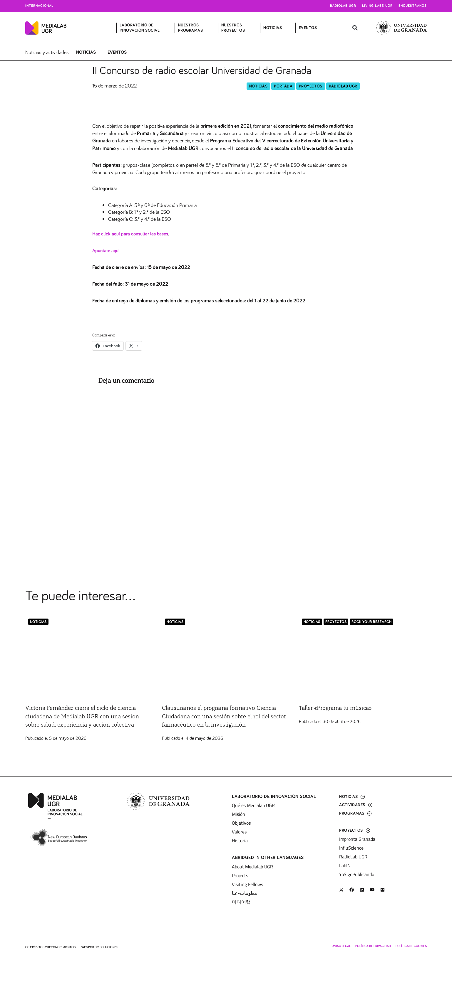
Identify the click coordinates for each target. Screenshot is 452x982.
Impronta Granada (357, 839)
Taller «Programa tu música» (342, 708)
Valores (239, 832)
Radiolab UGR (343, 6)
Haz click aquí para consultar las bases (133, 234)
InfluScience (351, 848)
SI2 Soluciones (106, 947)
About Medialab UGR (252, 867)
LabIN (345, 865)
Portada (283, 86)
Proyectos (310, 86)
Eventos (117, 52)
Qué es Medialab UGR (253, 805)
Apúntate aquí (107, 251)
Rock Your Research (371, 622)
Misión (238, 814)
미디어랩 (241, 902)
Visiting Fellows (247, 884)
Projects (240, 875)
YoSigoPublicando (356, 874)
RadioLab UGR (343, 86)
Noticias (86, 52)
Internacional (39, 6)
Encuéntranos (413, 6)
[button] (355, 28)
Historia (240, 840)
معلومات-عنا (244, 893)
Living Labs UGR (377, 6)
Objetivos (241, 823)
